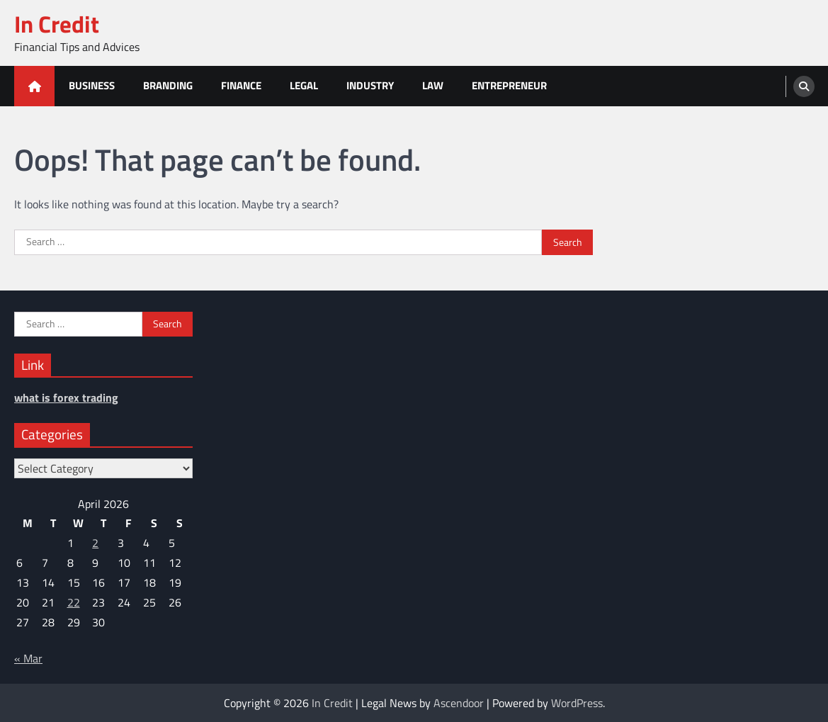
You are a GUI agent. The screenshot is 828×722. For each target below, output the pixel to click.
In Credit (56, 24)
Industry (370, 85)
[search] (804, 86)
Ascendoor (458, 702)
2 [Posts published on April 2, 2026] (95, 542)
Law (432, 85)
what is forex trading (66, 397)
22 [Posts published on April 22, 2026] (73, 602)
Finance (241, 85)
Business (92, 85)
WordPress (577, 702)
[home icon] (34, 86)
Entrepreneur (509, 85)
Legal (304, 85)
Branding (168, 85)
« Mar (28, 658)
